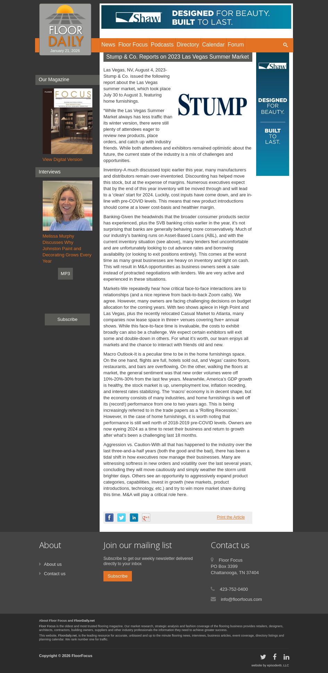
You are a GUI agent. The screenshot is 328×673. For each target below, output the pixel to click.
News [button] (108, 45)
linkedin (134, 517)
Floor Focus (47, 626)
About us (53, 564)
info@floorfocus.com (241, 599)
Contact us (55, 573)
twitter (121, 517)
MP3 (65, 273)
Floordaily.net (67, 635)
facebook (109, 517)
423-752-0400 (234, 589)
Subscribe (67, 319)
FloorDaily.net (84, 620)
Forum (236, 45)
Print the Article (231, 517)
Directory (188, 45)
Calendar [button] (213, 45)
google (146, 517)
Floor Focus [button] (133, 45)
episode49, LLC (278, 665)
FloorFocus (82, 656)
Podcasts (162, 45)
